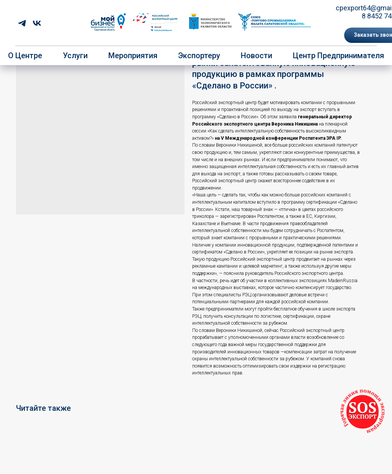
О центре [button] (25, 55)
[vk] (37, 23)
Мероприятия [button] (132, 55)
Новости (256, 55)
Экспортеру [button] (199, 55)
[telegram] (22, 23)
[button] (362, 412)
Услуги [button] (75, 55)
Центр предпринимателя (338, 55)
